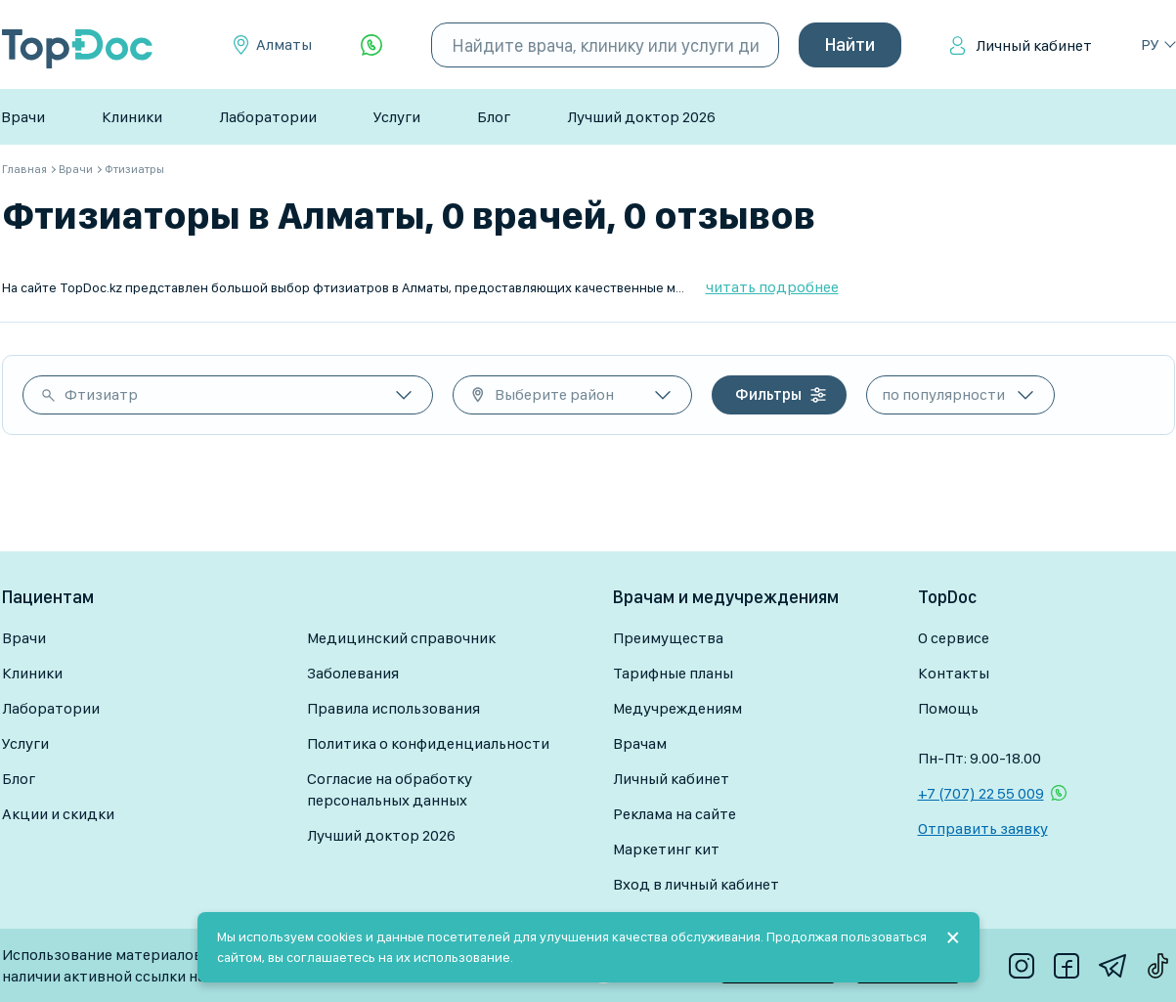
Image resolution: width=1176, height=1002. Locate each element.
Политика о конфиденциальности (428, 743)
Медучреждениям (677, 708)
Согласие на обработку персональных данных (389, 789)
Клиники (132, 117)
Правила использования (393, 708)
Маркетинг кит (666, 849)
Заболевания (353, 673)
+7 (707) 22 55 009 (981, 793)
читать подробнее (772, 287)
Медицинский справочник (401, 638)
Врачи (23, 117)
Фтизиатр (101, 394)
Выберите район (554, 394)
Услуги (396, 117)
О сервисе (953, 638)
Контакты (953, 673)
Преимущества (668, 638)
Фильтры (768, 394)
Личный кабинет (1034, 45)
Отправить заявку (983, 828)
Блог (493, 117)
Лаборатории (268, 117)
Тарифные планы (673, 673)
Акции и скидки (58, 814)
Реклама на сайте (674, 814)
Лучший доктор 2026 (641, 117)
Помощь (948, 708)
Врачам (640, 743)
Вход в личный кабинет (696, 884)
